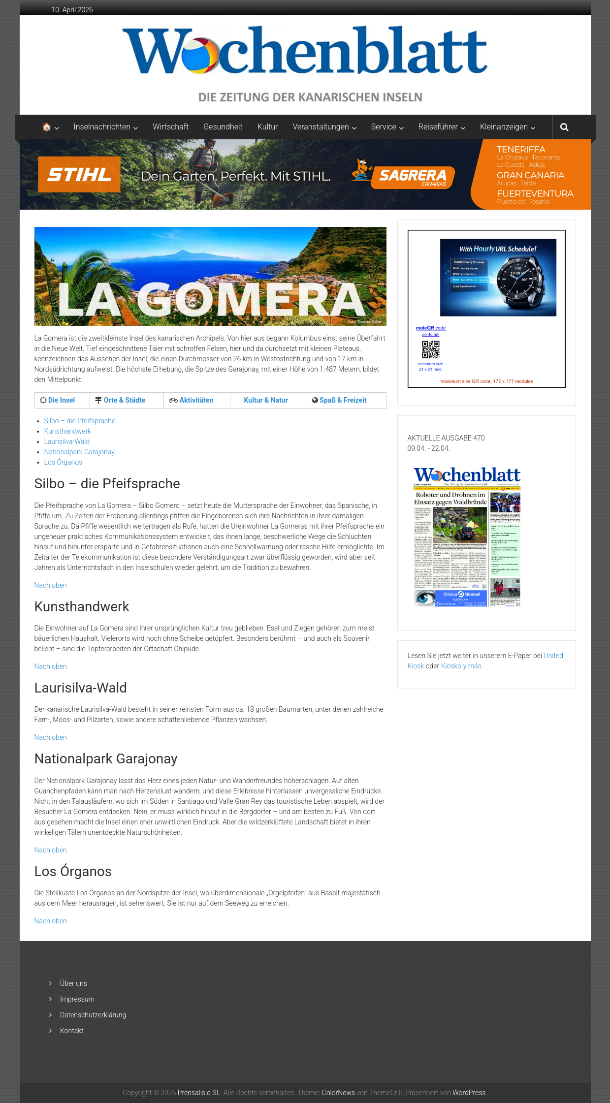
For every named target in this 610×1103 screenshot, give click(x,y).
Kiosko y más (461, 666)
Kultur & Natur (265, 400)
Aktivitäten (195, 400)
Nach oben (50, 585)
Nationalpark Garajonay (79, 452)
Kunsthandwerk (68, 431)
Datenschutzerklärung (93, 1015)
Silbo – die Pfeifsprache (80, 421)
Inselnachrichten (102, 126)
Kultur (267, 126)
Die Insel (61, 400)
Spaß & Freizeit (342, 400)
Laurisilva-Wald (67, 441)
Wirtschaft (171, 126)
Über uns (73, 983)
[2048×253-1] (305, 174)
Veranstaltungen (320, 126)
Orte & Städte (123, 400)
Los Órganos (63, 462)
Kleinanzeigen (504, 126)
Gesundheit (223, 126)
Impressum (77, 999)
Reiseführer (438, 126)
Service (383, 126)
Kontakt (72, 1031)
